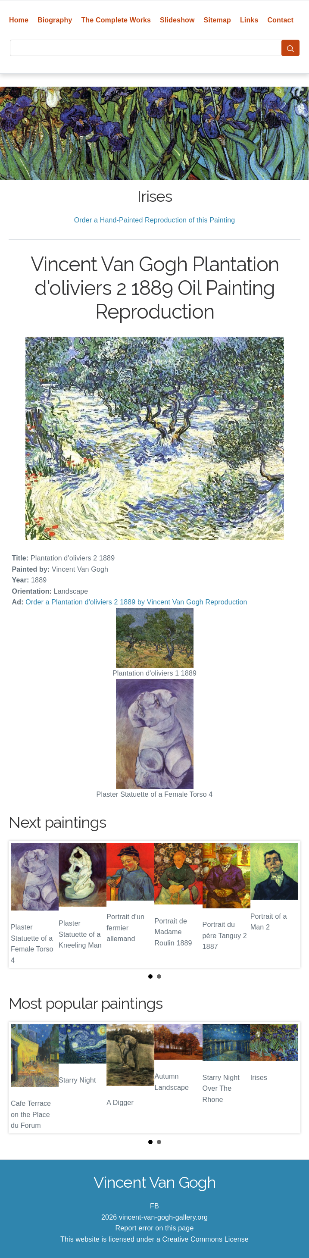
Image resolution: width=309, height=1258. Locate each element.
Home (18, 20)
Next (287, 904)
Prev (22, 904)
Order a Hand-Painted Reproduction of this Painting (154, 220)
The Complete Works (116, 20)
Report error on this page (154, 1228)
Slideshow (177, 20)
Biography (54, 20)
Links (249, 20)
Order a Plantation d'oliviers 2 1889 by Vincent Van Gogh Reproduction (136, 602)
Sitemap (217, 20)
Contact (280, 20)
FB (154, 1206)
